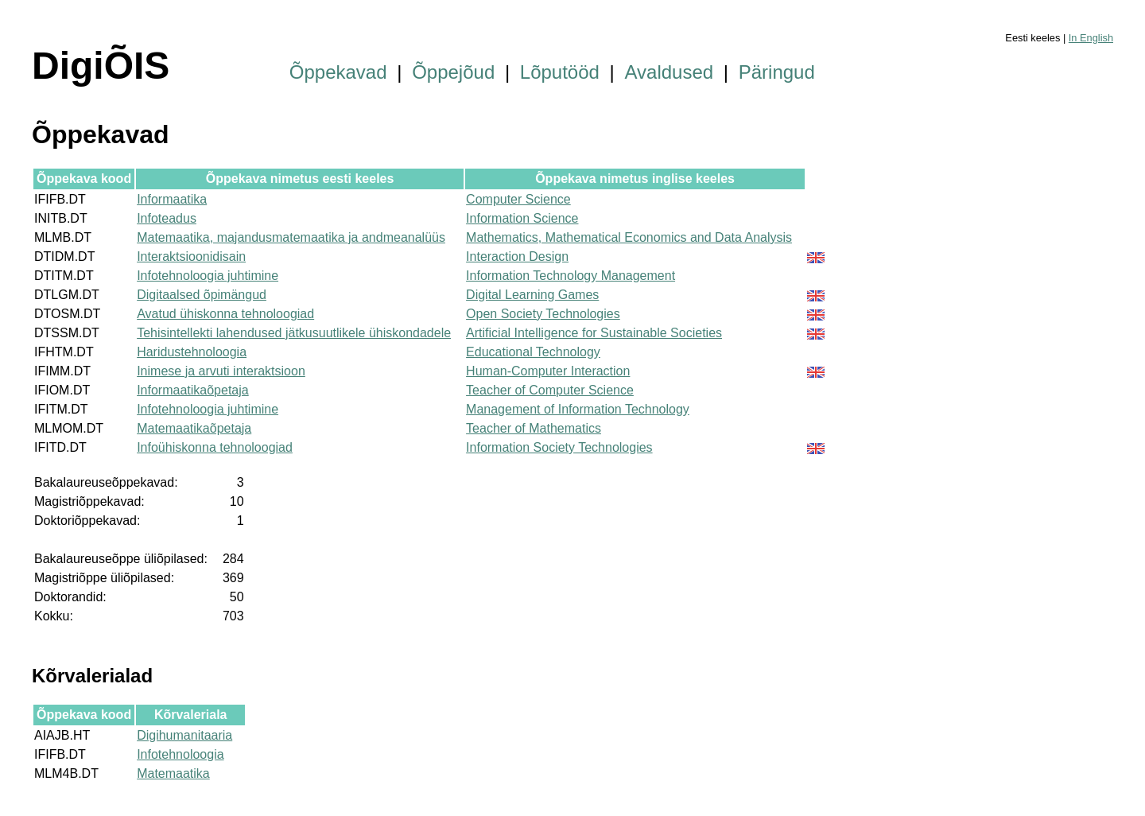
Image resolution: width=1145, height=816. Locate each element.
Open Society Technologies (543, 314)
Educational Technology (533, 352)
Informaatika (172, 199)
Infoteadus (166, 218)
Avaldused (669, 72)
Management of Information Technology (577, 409)
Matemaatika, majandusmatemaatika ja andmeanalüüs (291, 237)
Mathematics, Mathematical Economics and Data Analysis (629, 237)
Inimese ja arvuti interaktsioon (221, 371)
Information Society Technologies (559, 447)
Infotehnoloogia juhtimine (207, 275)
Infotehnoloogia (180, 754)
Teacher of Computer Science (550, 390)
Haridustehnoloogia (191, 352)
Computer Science (518, 199)
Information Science (522, 218)
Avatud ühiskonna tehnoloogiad (225, 314)
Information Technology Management (570, 275)
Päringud (777, 72)
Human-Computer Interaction (548, 371)
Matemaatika (173, 773)
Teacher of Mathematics (533, 428)
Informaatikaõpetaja (193, 390)
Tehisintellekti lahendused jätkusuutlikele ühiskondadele (294, 333)
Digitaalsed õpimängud (201, 294)
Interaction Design (517, 256)
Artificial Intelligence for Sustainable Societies (594, 333)
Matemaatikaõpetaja (194, 428)
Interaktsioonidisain (191, 256)
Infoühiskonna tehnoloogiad (215, 447)
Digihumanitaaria (184, 735)
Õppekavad (338, 72)
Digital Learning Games (532, 294)
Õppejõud (453, 72)
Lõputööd (560, 72)
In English (1091, 38)
